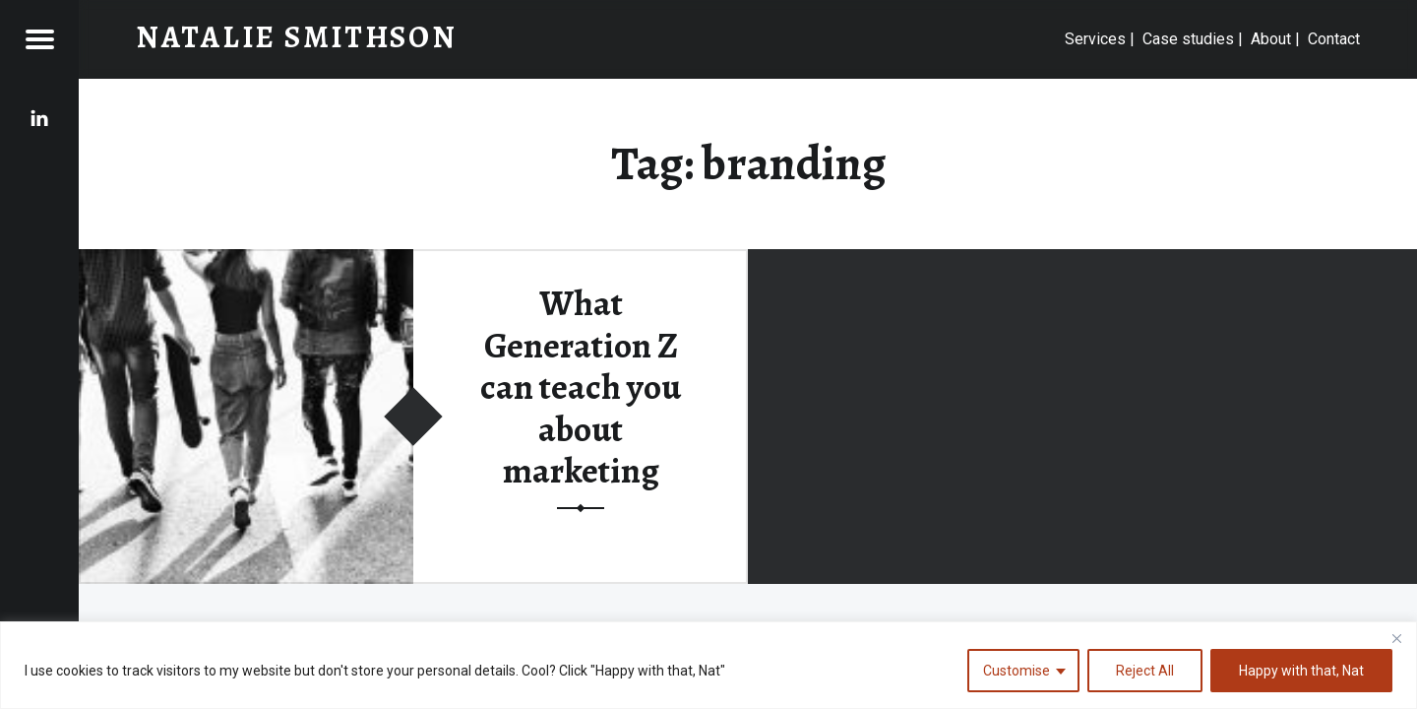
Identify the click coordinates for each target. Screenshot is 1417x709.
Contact (1334, 39)
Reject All (1145, 670)
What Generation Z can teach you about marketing (580, 387)
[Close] (1396, 638)
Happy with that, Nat (1301, 670)
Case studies (1188, 39)
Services (1095, 39)
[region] (708, 665)
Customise (1016, 670)
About (1271, 39)
